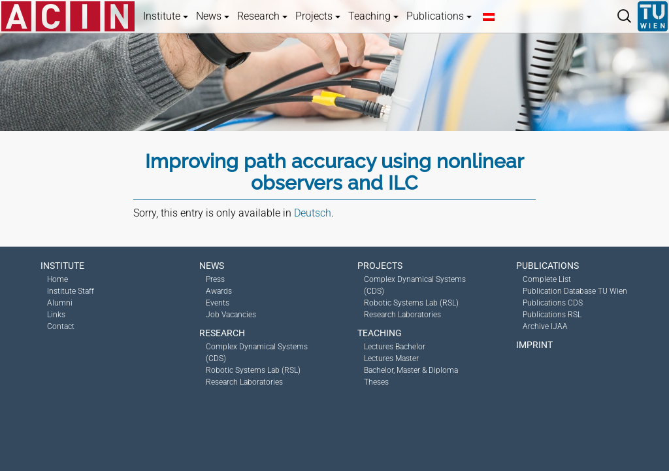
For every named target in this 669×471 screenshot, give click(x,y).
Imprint (534, 345)
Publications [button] (439, 16)
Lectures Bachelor (394, 346)
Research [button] (262, 16)
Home (57, 279)
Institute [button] (165, 16)
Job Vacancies (231, 314)
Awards (219, 291)
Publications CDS (553, 302)
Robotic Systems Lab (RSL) (253, 370)
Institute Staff (70, 291)
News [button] (212, 16)
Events (217, 302)
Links (56, 314)
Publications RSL (552, 314)
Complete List (547, 279)
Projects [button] (317, 16)
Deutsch (312, 213)
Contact (60, 326)
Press (215, 279)
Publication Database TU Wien (575, 291)
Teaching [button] (373, 16)
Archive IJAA (545, 326)
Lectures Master (391, 358)
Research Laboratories (244, 382)
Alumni (60, 302)
